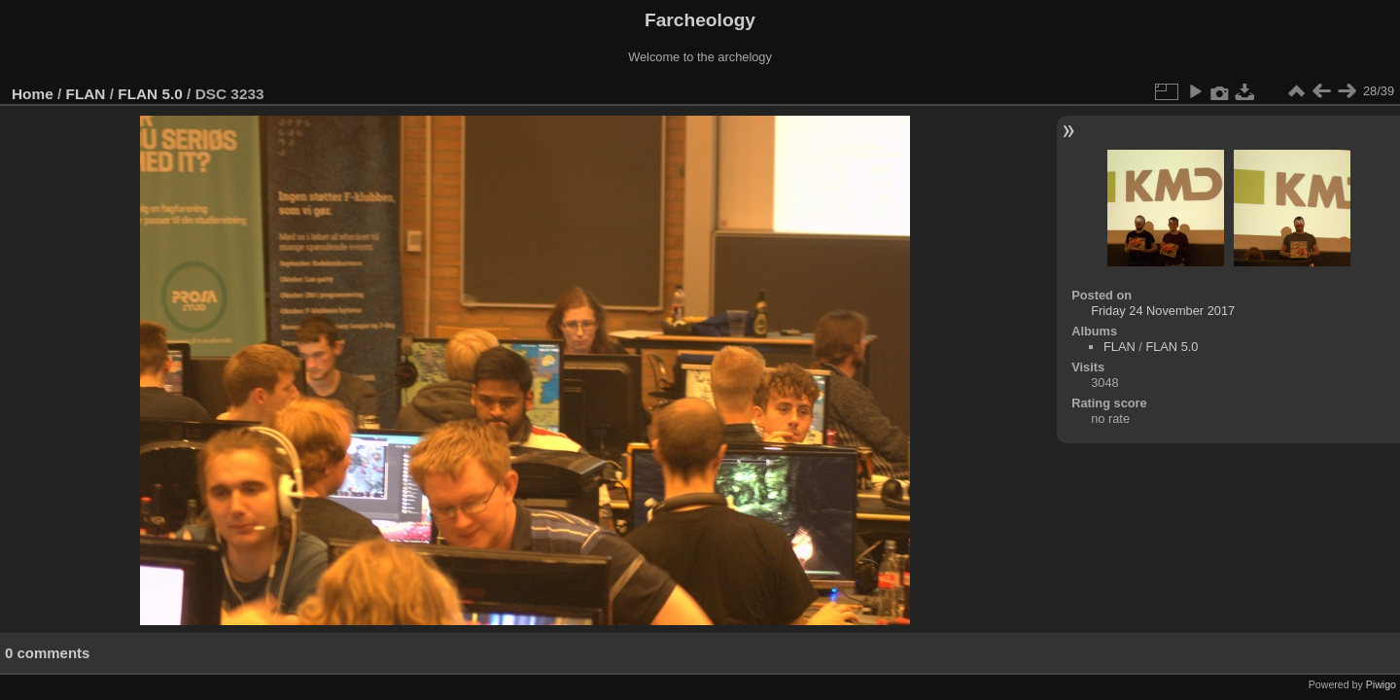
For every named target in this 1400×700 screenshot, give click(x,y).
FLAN (86, 94)
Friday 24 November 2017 (1163, 310)
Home (32, 94)
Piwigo (1381, 684)
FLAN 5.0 (150, 94)
